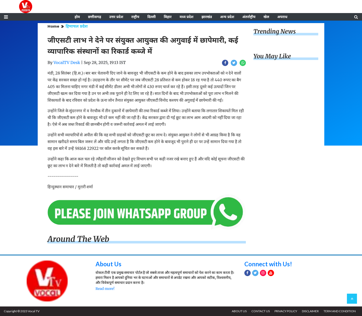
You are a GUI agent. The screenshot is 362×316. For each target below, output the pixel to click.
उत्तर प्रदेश (116, 17)
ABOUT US (239, 311)
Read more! (105, 288)
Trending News (274, 31)
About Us (108, 264)
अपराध (282, 17)
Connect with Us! (268, 264)
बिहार (167, 17)
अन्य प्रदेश (227, 17)
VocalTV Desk (67, 62)
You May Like (272, 56)
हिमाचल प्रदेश (77, 26)
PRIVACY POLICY (286, 311)
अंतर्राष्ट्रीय (249, 17)
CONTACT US (260, 311)
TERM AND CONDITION (340, 311)
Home (53, 26)
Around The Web (78, 239)
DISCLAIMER (310, 311)
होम (77, 17)
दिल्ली (151, 17)
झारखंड (206, 17)
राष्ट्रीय (135, 17)
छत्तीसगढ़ (94, 17)
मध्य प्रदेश (186, 17)
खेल (266, 17)
